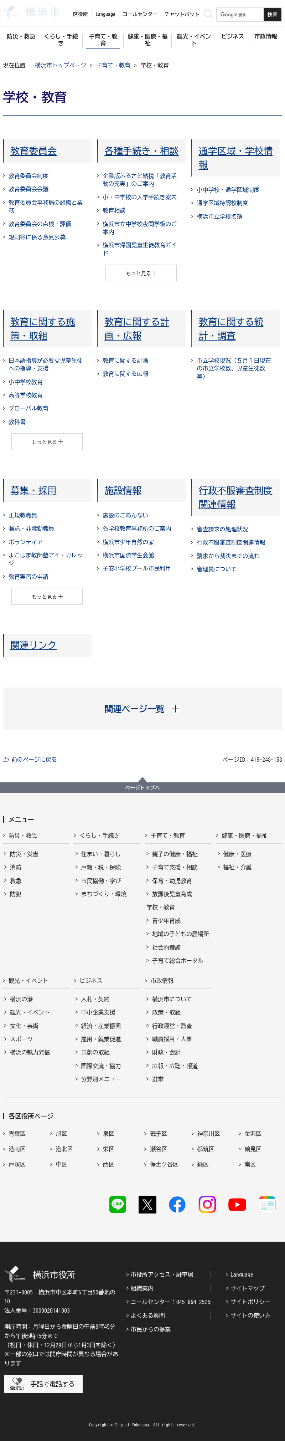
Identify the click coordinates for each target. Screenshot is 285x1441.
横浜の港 (21, 999)
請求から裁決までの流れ (228, 556)
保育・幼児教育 (172, 881)
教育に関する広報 (125, 374)
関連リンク (33, 645)
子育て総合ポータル (177, 961)
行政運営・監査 (172, 1026)
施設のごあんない (125, 515)
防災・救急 (23, 835)
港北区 (64, 1149)
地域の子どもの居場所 (180, 934)
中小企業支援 (98, 1012)
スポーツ (21, 1039)
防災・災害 (24, 854)
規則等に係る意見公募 (37, 237)
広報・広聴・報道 (175, 1066)
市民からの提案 (151, 1329)
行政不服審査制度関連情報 (231, 542)
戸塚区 (17, 1164)
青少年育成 (166, 921)
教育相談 (114, 210)
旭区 (61, 1133)
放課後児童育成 (172, 894)
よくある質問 (148, 1315)
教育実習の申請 (28, 576)
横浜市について (172, 999)
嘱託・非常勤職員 (31, 528)
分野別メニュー (101, 1079)
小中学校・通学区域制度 (228, 190)
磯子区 (158, 1133)
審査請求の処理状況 (222, 529)
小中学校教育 (26, 382)
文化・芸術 (24, 1026)
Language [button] (105, 14)
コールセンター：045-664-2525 (171, 1302)
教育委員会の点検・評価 (40, 224)
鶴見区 (252, 1149)
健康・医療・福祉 (245, 835)
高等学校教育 (26, 395)
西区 (108, 1164)
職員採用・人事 (172, 1039)
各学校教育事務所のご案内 (137, 528)
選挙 (158, 1079)
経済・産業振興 (101, 1026)
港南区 (17, 1149)
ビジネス (91, 980)
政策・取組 (166, 1012)
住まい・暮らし (101, 854)
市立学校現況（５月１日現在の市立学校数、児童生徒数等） (234, 368)
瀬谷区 (158, 1149)
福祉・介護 (237, 867)
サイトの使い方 (250, 1315)
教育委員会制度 (28, 176)
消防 (15, 867)
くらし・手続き (100, 835)
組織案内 (142, 1288)
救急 (15, 881)
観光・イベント (28, 980)
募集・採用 (33, 490)
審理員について (217, 569)
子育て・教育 (113, 65)
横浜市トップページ (60, 65)
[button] (143, 708)
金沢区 (252, 1133)
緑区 (203, 1164)
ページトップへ (142, 787)
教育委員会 (33, 150)
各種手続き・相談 (141, 150)
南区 (250, 1164)
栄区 (108, 1149)
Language (241, 1274)
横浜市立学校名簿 (219, 216)
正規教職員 (23, 515)
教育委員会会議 (28, 189)
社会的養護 (166, 947)
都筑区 (205, 1149)
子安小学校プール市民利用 (137, 568)
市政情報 (162, 980)
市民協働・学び (101, 881)
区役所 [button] (80, 14)
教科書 (17, 422)
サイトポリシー (250, 1302)
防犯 (15, 894)
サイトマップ (247, 1288)
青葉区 (17, 1133)
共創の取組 (95, 1052)
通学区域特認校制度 (222, 203)
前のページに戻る (34, 759)
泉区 (108, 1133)
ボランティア (26, 542)
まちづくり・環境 (104, 894)
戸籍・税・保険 (101, 867)
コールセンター (140, 14)
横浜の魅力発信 (30, 1052)
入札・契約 (95, 999)
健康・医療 (237, 854)
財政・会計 (166, 1052)
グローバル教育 (28, 408)
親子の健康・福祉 (175, 854)
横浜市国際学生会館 (128, 555)
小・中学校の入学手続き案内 (140, 197)
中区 (61, 1164)
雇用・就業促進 (101, 1039)
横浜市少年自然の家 (128, 542)
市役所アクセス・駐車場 (162, 1274)
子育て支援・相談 (175, 867)
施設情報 (122, 490)
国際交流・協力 (101, 1066)
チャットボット (182, 14)
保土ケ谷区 (164, 1164)
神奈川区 (208, 1133)
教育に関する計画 (125, 360)
